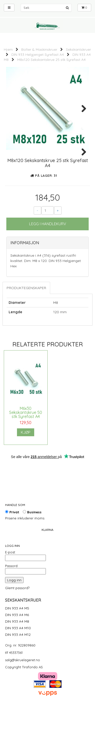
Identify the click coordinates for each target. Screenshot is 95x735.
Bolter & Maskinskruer (39, 49)
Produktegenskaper (26, 313)
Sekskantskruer (78, 49)
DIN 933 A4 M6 (17, 640)
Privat (12, 537)
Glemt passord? (17, 613)
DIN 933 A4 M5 (17, 633)
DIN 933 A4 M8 (17, 646)
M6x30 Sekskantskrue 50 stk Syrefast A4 (25, 438)
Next (81, 108)
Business (32, 537)
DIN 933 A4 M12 (18, 660)
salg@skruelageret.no (22, 685)
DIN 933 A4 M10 (18, 653)
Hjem (8, 49)
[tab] (47, 268)
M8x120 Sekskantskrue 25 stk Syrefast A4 (51, 59)
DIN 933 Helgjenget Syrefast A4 (37, 54)
